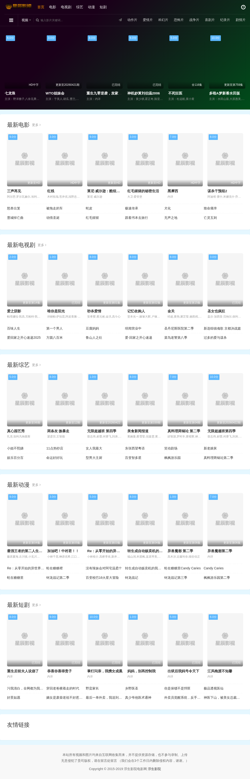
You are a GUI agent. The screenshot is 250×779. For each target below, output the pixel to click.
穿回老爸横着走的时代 (62, 688)
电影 (52, 7)
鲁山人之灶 (94, 337)
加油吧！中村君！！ (63, 551)
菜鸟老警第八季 (175, 337)
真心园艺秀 (16, 431)
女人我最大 (94, 448)
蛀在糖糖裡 (54, 568)
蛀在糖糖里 (15, 577)
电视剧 (66, 7)
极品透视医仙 (213, 688)
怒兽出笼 (13, 208)
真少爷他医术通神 (138, 697)
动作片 (132, 20)
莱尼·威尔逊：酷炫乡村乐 (107, 191)
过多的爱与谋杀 (215, 337)
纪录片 (225, 20)
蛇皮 (89, 208)
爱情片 (147, 20)
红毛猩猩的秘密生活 (143, 191)
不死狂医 (175, 93)
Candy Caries (214, 568)
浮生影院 (154, 769)
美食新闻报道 (137, 431)
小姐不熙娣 (15, 448)
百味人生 (13, 328)
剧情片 (240, 20)
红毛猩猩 (92, 218)
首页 (41, 7)
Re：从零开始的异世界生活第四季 (26, 568)
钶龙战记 (131, 577)
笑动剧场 (170, 448)
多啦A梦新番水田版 (224, 93)
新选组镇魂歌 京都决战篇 (222, 328)
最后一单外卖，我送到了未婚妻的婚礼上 (105, 697)
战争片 (194, 20)
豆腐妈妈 (92, 328)
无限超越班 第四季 (101, 431)
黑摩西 (173, 191)
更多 (36, 125)
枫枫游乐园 (172, 458)
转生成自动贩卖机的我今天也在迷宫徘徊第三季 (144, 568)
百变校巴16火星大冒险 (102, 577)
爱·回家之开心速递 (138, 337)
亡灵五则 (210, 218)
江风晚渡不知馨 (219, 671)
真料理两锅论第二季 (218, 458)
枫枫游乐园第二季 (217, 577)
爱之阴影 (14, 311)
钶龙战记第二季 (57, 577)
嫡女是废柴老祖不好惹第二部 (66, 697)
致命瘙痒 (210, 208)
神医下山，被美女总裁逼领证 (223, 697)
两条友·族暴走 (58, 431)
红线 (50, 191)
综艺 (79, 7)
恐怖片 (178, 20)
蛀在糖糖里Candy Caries (182, 568)
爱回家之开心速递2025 (24, 337)
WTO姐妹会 (55, 93)
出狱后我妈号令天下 (183, 671)
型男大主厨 (94, 458)
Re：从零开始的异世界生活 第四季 (114, 551)
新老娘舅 (210, 448)
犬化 (167, 208)
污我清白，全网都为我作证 (26, 688)
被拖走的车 (54, 208)
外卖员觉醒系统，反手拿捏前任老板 (183, 697)
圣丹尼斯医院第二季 (179, 328)
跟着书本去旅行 (136, 218)
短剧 (103, 7)
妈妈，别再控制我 (141, 671)
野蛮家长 (92, 688)
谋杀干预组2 (217, 191)
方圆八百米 (54, 337)
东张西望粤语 (135, 448)
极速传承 (131, 208)
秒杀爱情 (94, 311)
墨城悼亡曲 (15, 218)
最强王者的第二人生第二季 (28, 551)
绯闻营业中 (133, 328)
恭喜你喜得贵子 (59, 671)
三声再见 (14, 191)
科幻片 (163, 20)
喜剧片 (209, 20)
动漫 (91, 7)
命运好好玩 (54, 458)
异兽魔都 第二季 (180, 551)
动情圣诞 (52, 218)
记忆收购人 (136, 311)
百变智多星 (133, 458)
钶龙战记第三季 (175, 577)
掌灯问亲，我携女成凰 (104, 671)
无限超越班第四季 (221, 431)
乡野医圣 (131, 688)
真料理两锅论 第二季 (184, 431)
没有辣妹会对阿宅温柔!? (103, 568)
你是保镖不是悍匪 (177, 688)
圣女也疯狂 (216, 311)
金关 (171, 311)
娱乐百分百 (15, 458)
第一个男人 (54, 328)
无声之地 (170, 218)
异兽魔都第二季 (219, 551)
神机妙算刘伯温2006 (143, 93)
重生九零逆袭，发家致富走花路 (111, 93)
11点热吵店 (54, 448)
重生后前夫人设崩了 (23, 671)
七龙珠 (10, 93)
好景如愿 (13, 697)
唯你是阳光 (56, 311)
